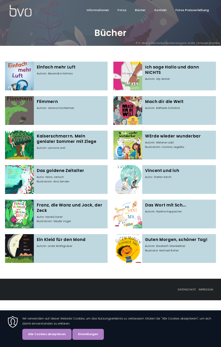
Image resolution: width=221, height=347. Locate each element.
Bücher (140, 10)
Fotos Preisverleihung (192, 10)
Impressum (206, 289)
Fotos (122, 10)
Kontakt (160, 10)
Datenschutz (187, 289)
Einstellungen (88, 334)
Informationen (98, 10)
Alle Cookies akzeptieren (47, 334)
